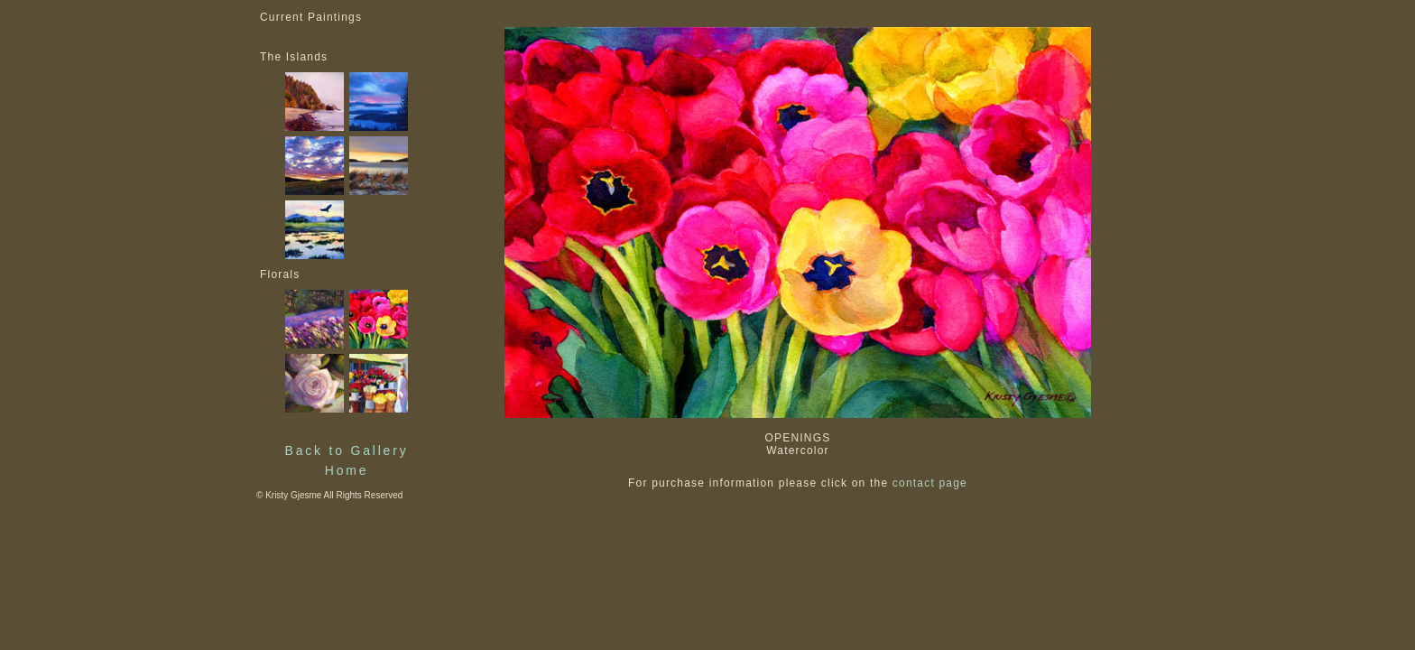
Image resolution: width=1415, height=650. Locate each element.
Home (347, 470)
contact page (929, 483)
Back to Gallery (347, 450)
